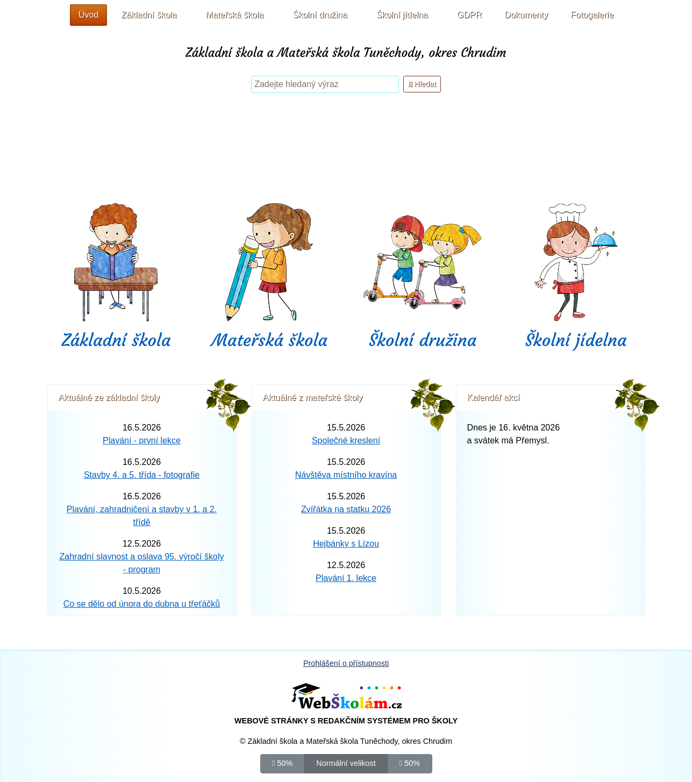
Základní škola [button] (148, 14)
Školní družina (422, 340)
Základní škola (116, 340)
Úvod (88, 14)
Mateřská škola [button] (235, 14)
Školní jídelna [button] (402, 14)
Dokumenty (526, 14)
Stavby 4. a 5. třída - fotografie (141, 474)
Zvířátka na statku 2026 (346, 509)
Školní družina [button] (320, 14)
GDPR (469, 14)
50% (282, 762)
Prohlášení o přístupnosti (346, 663)
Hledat (422, 84)
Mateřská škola (269, 340)
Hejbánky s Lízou (346, 543)
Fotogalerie (591, 14)
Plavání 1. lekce (346, 578)
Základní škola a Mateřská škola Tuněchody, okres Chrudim (346, 53)
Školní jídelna (576, 340)
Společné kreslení (346, 440)
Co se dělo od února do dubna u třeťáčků (141, 603)
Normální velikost (345, 762)
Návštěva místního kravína (346, 474)
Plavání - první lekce (142, 440)
